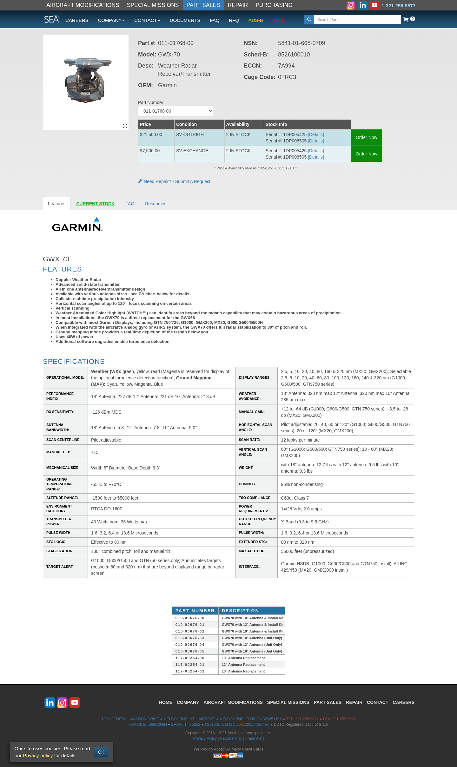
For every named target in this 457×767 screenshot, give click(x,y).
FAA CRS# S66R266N (148, 724)
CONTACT (377, 702)
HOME (165, 702)
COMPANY (188, 702)
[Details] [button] (316, 134)
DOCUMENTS (185, 20)
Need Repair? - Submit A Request (174, 181)
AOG (278, 20)
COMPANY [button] (111, 20)
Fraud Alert (254, 738)
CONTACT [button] (147, 20)
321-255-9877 (307, 719)
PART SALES (203, 5)
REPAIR (238, 5)
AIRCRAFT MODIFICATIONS (82, 5)
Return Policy (231, 738)
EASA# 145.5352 (185, 724)
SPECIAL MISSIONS (153, 5)
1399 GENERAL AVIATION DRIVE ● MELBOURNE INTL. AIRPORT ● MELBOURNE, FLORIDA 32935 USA (191, 719)
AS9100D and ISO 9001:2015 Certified (236, 724)
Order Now (366, 137)
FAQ (214, 20)
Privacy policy (38, 755)
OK (101, 752)
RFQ (234, 20)
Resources (155, 203)
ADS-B (255, 20)
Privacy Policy (205, 738)
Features (56, 203)
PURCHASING (274, 5)
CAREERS (77, 20)
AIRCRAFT (232, 702)
